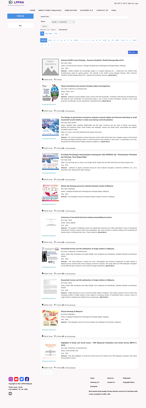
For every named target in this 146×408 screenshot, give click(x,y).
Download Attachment (49, 104)
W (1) (135, 40)
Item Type (49, 33)
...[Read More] (112, 75)
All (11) (43, 40)
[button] (44, 26)
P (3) (104, 40)
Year (55, 33)
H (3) (75, 40)
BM (115, 3)
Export (132, 52)
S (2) (117, 40)
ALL (20, 25)
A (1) (50, 40)
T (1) (122, 40)
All (42, 33)
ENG (119, 3)
